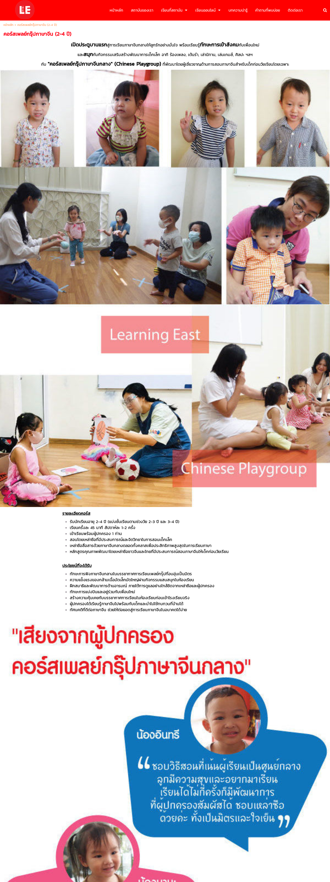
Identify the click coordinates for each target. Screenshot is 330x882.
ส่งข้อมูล (165, 578)
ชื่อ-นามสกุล (120, 470)
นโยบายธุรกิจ (149, 862)
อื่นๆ (114, 545)
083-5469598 (172, 827)
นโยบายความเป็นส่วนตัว (185, 588)
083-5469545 (150, 827)
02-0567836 (194, 827)
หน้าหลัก (8, 25)
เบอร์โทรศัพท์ (121, 485)
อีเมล (116, 500)
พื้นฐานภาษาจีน (122, 530)
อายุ (115, 515)
